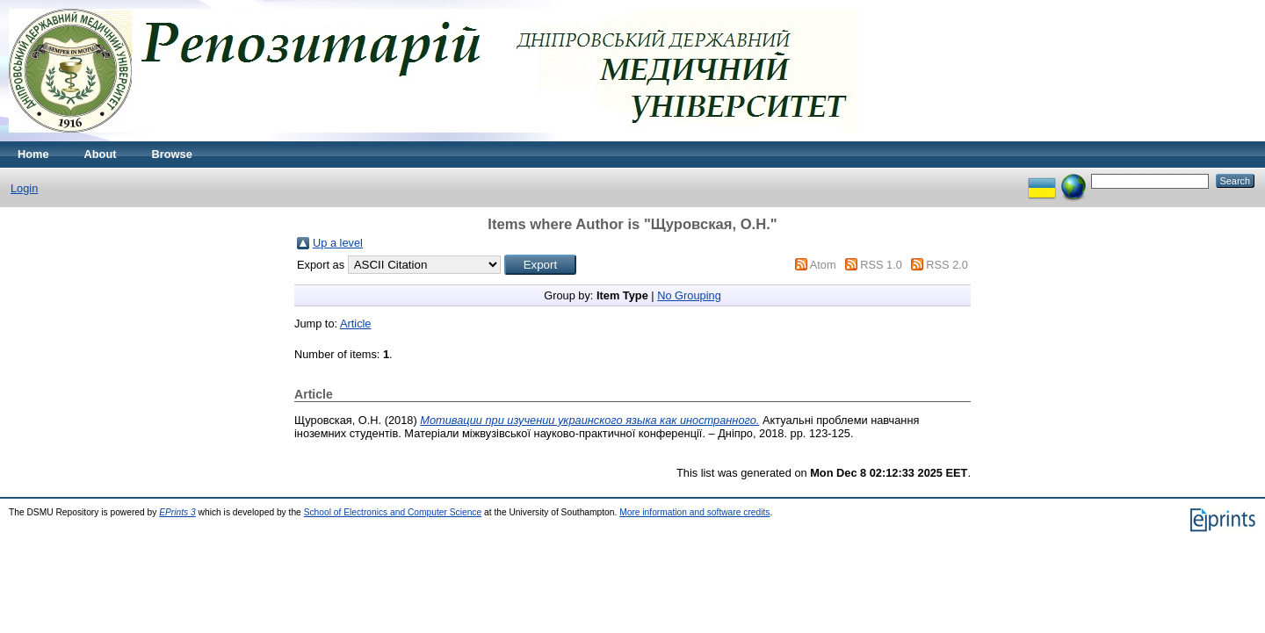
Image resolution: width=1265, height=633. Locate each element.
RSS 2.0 (947, 264)
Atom (823, 264)
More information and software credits (694, 512)
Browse (172, 154)
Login (24, 188)
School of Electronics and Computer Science (393, 512)
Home (33, 154)
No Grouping (689, 295)
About (100, 154)
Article (356, 323)
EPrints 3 (177, 512)
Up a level (338, 242)
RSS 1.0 (881, 264)
